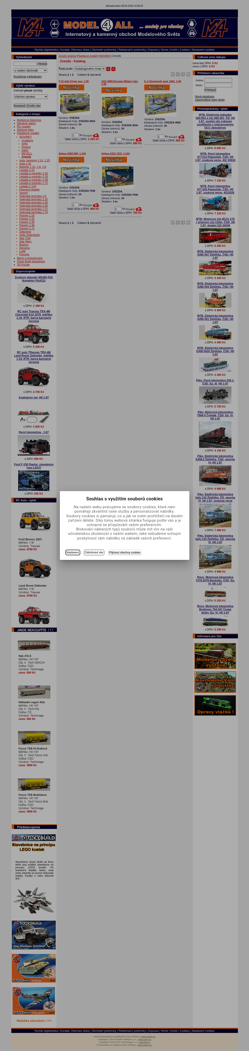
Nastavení (73, 552)
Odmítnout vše (94, 552)
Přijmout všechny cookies (124, 552)
